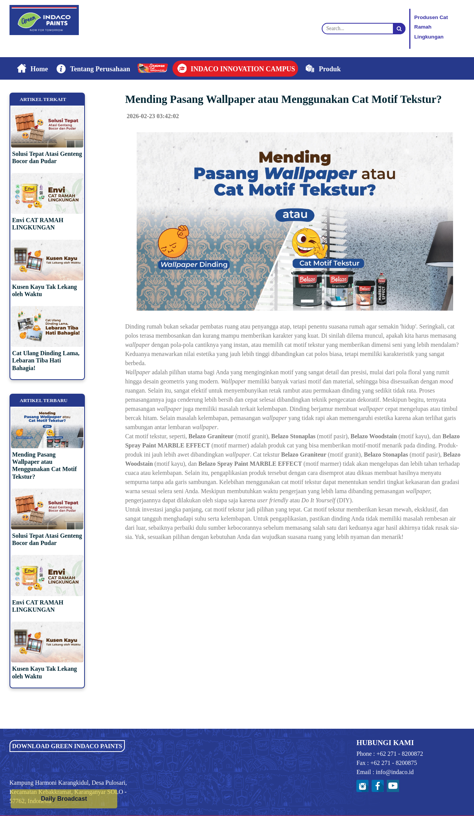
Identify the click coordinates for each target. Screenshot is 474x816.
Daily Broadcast (64, 798)
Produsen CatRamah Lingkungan (431, 27)
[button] (92, 69)
